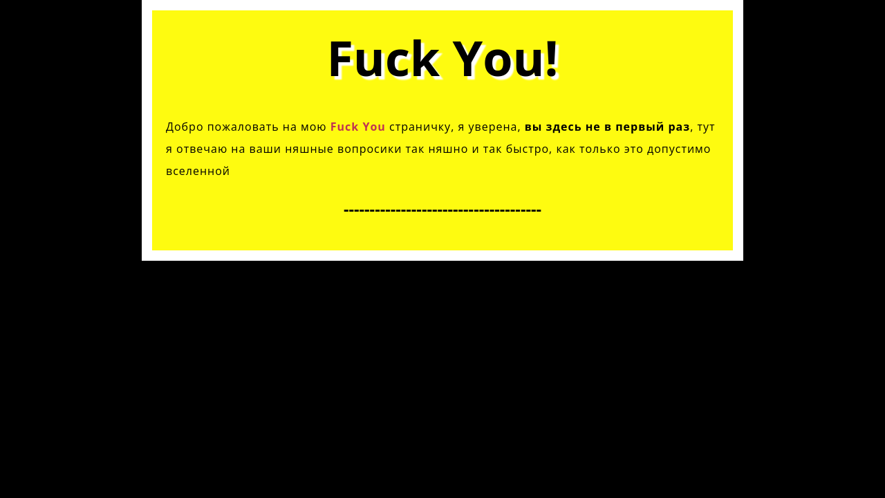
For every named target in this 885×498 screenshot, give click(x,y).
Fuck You (358, 126)
